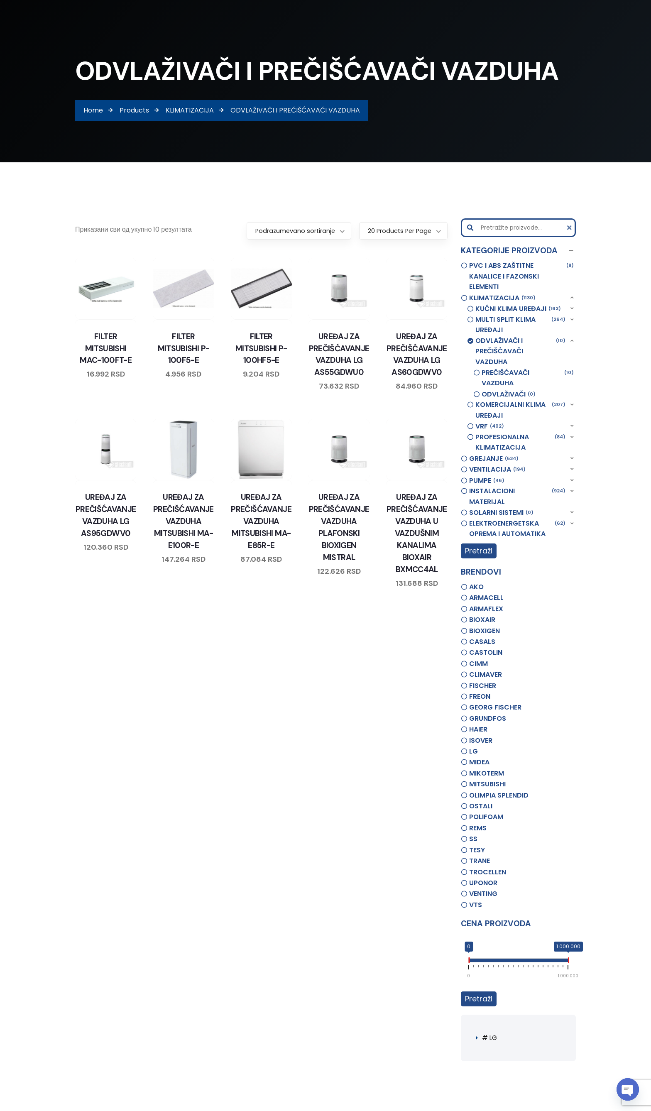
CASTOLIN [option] (485, 652)
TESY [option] (477, 850)
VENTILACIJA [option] (497, 469)
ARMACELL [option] (486, 597)
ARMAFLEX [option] (486, 609)
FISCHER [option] (482, 685)
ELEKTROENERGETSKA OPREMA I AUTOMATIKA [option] (517, 528)
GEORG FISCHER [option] (495, 707)
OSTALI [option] (480, 806)
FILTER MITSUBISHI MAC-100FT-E (105, 348)
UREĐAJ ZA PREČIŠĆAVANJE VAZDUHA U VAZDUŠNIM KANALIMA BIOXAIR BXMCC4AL (416, 532)
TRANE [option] (479, 861)
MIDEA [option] (479, 762)
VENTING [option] (483, 893)
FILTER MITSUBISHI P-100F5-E (183, 348)
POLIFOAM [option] (486, 817)
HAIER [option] (478, 729)
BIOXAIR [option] (482, 619)
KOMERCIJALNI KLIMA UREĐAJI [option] (520, 409)
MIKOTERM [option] (486, 773)
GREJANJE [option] (494, 458)
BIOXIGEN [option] (484, 631)
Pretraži (478, 551)
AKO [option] (476, 587)
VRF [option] (489, 426)
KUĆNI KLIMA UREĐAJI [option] (518, 308)
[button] (518, 250)
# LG (490, 1037)
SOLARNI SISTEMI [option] (501, 512)
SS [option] (473, 839)
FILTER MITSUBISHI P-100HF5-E (261, 348)
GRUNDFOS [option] (487, 718)
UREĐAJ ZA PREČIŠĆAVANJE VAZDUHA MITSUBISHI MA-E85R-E (261, 520)
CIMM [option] (478, 663)
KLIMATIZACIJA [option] (502, 298)
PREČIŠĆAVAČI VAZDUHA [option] (528, 377)
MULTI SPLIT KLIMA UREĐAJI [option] (520, 324)
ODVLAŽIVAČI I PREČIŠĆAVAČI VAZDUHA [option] (520, 351)
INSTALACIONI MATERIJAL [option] (517, 496)
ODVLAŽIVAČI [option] (509, 394)
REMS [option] (478, 828)
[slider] (469, 962)
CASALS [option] (482, 641)
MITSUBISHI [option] (487, 784)
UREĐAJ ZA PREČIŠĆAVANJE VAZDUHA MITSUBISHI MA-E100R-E (183, 520)
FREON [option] (479, 696)
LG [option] (473, 751)
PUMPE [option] (486, 480)
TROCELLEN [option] (487, 872)
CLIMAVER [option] (485, 674)
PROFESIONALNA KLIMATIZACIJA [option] (520, 442)
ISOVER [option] (480, 740)
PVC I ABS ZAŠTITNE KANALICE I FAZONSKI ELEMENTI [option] (521, 275)
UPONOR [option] (483, 883)
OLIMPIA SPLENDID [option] (499, 795)
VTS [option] (475, 905)
